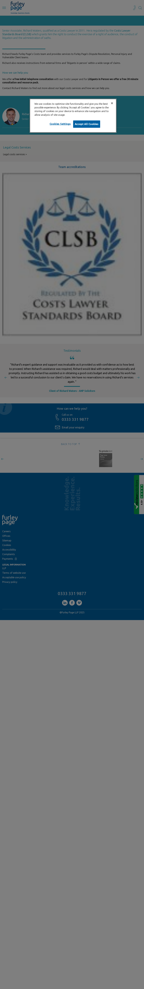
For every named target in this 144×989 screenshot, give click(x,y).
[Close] (112, 103)
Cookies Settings (60, 124)
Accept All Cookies (86, 124)
